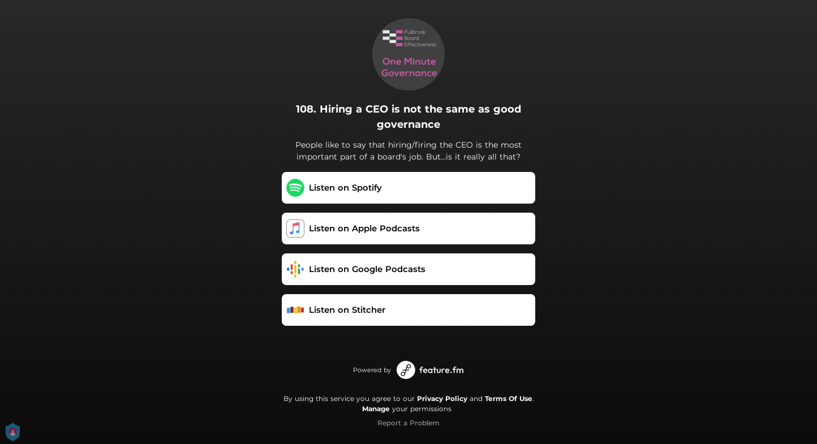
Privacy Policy (442, 398)
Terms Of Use (508, 398)
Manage (376, 408)
